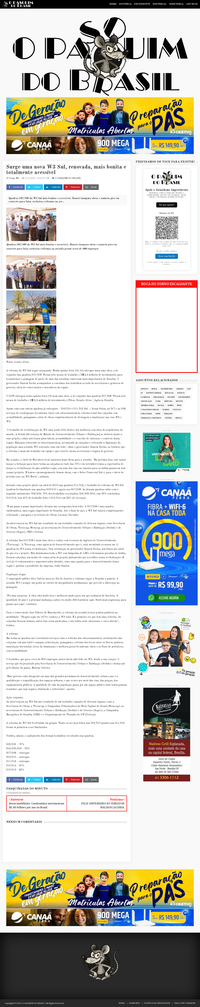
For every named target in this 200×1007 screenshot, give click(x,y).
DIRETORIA (176, 4)
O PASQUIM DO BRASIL (68, 178)
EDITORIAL (160, 4)
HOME (113, 4)
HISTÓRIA (125, 4)
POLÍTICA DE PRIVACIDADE (157, 1003)
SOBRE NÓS (134, 1003)
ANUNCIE (192, 4)
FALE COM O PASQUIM (184, 1003)
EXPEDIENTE (142, 4)
